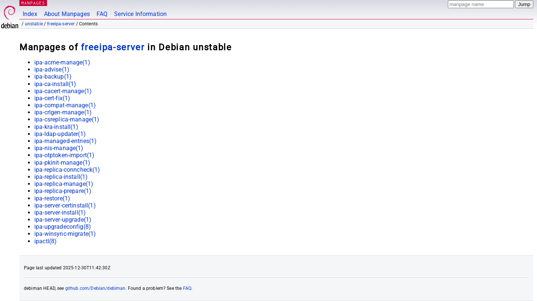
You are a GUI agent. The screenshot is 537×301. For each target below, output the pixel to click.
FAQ (102, 14)
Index (30, 14)
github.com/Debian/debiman (95, 288)
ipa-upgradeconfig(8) (62, 226)
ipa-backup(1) (53, 76)
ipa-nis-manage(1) (59, 148)
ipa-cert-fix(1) (52, 98)
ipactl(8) (45, 241)
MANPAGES (33, 2)
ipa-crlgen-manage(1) (63, 112)
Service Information (140, 14)
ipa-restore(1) (52, 198)
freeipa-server (61, 23)
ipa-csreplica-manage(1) (66, 119)
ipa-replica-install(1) (61, 176)
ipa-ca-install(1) (55, 84)
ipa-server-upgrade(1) (62, 219)
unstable (34, 23)
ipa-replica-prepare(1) (62, 190)
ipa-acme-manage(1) (62, 62)
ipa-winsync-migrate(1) (65, 233)
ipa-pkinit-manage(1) (62, 162)
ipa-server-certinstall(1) (65, 205)
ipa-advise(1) (51, 69)
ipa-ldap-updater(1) (60, 133)
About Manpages (67, 14)
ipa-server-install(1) (60, 212)
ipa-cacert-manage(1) (63, 91)
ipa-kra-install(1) (56, 126)
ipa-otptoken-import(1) (64, 155)
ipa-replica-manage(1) (63, 183)
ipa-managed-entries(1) (65, 141)
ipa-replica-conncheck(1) (67, 169)
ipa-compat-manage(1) (65, 105)
